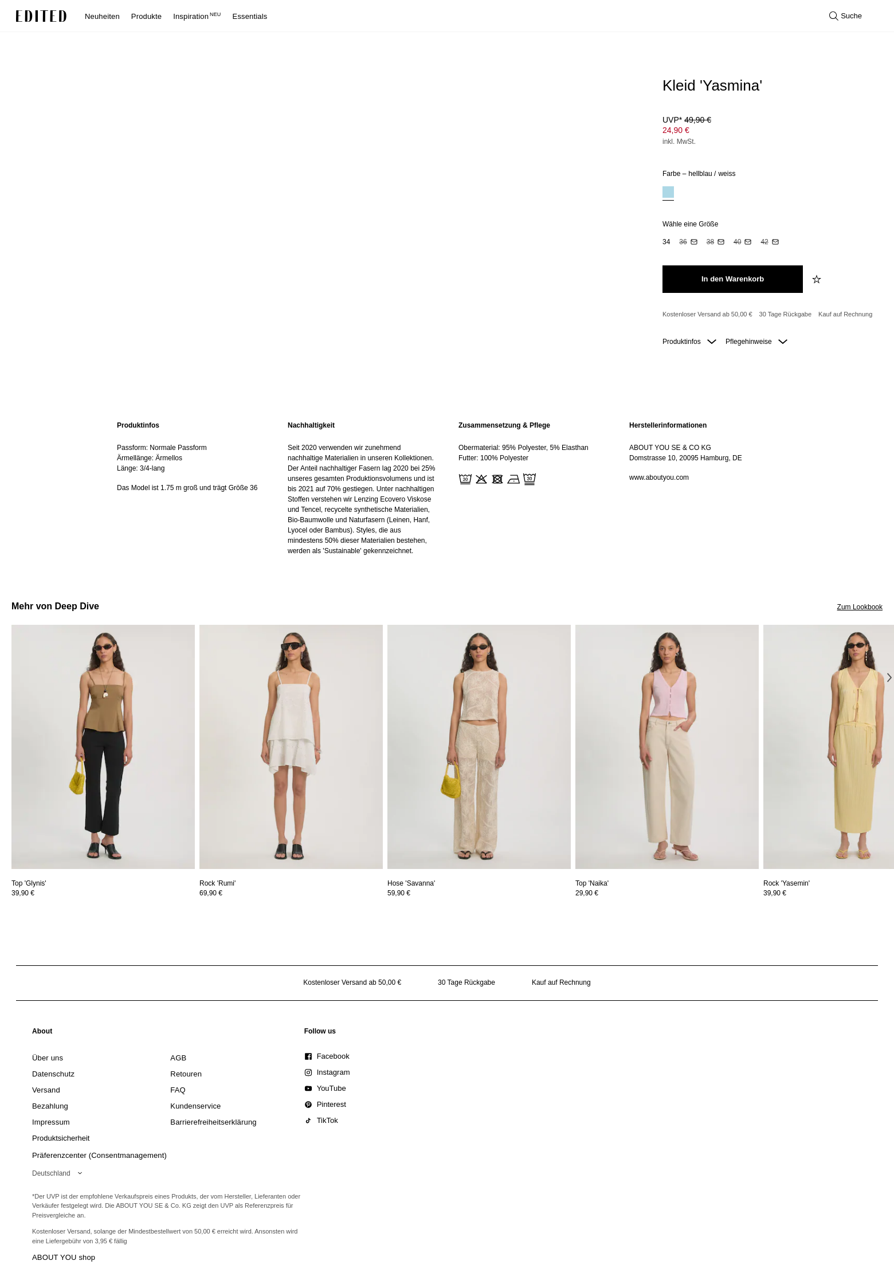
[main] (447, 488)
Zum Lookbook (860, 607)
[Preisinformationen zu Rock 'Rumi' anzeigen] (291, 893)
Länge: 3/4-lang (140, 468)
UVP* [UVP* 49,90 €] (686, 120)
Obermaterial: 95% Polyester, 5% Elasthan (523, 448)
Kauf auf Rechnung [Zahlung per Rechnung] (845, 314)
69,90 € (210, 893)
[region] (191, 488)
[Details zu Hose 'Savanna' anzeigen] (479, 747)
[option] (668, 193)
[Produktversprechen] (767, 314)
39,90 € (22, 893)
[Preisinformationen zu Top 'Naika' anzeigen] (667, 893)
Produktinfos (689, 342)
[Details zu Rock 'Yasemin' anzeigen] (786, 883)
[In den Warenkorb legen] (732, 279)
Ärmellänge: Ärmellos (149, 458)
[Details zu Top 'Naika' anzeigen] (667, 747)
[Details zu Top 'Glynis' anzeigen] (103, 747)
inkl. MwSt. (679, 142)
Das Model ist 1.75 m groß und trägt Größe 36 (187, 488)
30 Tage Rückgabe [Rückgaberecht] (785, 314)
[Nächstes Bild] (889, 677)
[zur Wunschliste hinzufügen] (818, 279)
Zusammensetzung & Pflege (504, 425)
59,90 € (398, 893)
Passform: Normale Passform (162, 448)
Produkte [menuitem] (146, 16)
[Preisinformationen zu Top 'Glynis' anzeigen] (103, 893)
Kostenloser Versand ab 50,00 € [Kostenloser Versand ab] (707, 314)
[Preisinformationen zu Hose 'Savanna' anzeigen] (479, 893)
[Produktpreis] (767, 132)
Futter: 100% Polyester (493, 458)
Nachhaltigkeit (311, 425)
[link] (42, 1033)
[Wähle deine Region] (59, 1173)
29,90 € (586, 893)
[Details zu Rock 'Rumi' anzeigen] (291, 747)
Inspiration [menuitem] (197, 16)
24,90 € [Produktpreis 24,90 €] (675, 130)
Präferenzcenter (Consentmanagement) (99, 1155)
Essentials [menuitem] (250, 16)
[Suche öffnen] (845, 16)
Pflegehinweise (756, 342)
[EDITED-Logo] (41, 16)
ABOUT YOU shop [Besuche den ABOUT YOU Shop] (63, 1257)
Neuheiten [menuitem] (102, 16)
